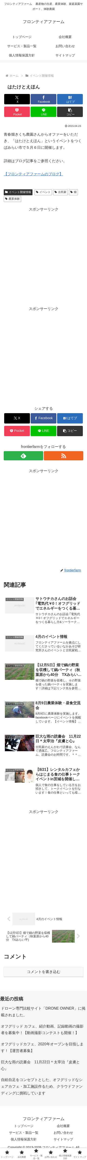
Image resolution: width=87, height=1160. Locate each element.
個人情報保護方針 (24, 1139)
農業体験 (12, 198)
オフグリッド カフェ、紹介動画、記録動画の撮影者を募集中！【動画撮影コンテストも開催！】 (42, 1029)
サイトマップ (63, 1139)
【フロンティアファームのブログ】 (33, 174)
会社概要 (63, 1126)
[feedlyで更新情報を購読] (23, 455)
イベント (43, 192)
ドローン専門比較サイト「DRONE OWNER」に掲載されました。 (43, 1011)
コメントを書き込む (43, 972)
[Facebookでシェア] (43, 99)
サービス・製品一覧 (23, 1132)
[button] (70, 112)
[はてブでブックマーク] (70, 99)
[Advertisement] (43, 256)
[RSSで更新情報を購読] (63, 455)
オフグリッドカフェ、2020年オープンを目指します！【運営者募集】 (42, 1047)
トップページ (23, 1126)
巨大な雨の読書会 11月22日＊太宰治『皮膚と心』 (40, 1065)
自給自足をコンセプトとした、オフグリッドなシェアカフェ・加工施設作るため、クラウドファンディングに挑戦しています (42, 1086)
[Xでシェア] (17, 99)
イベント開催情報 (18, 192)
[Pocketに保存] (17, 112)
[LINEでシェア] (43, 112)
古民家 (60, 192)
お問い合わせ (63, 1132)
